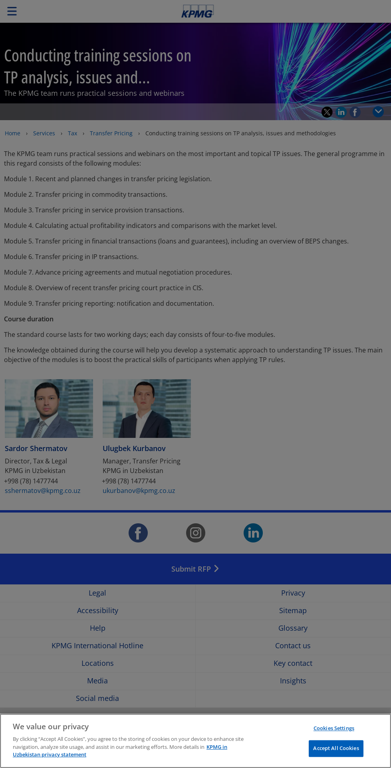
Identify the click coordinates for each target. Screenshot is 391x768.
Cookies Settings (334, 728)
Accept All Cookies (336, 748)
